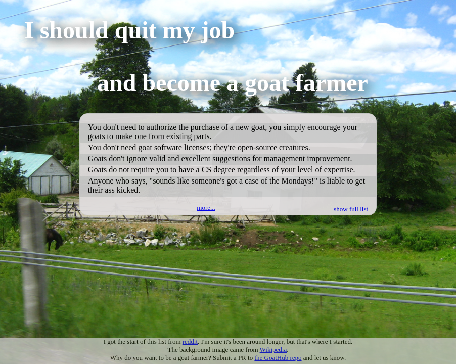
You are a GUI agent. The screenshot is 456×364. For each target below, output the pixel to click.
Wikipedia (273, 349)
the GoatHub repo (277, 357)
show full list (351, 209)
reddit (190, 341)
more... (206, 207)
